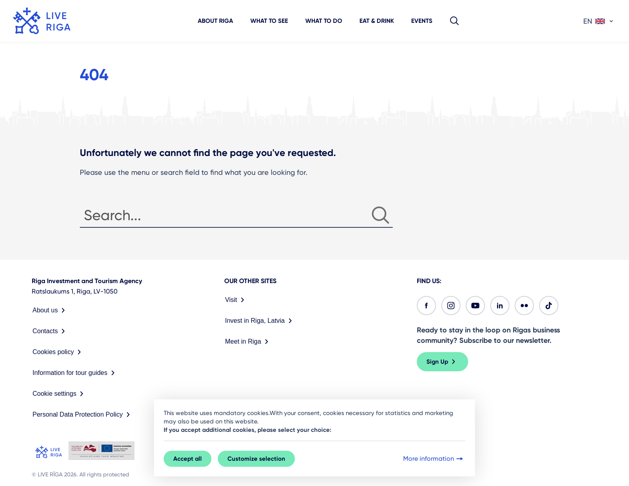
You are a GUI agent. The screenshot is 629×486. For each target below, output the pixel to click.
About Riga (215, 20)
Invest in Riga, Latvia (260, 321)
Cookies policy (58, 352)
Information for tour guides (75, 373)
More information (434, 459)
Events (421, 20)
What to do (323, 20)
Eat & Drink (376, 20)
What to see (269, 20)
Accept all (187, 458)
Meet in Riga (248, 341)
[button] (454, 21)
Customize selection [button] (256, 458)
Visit (236, 300)
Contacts (50, 331)
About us (50, 310)
